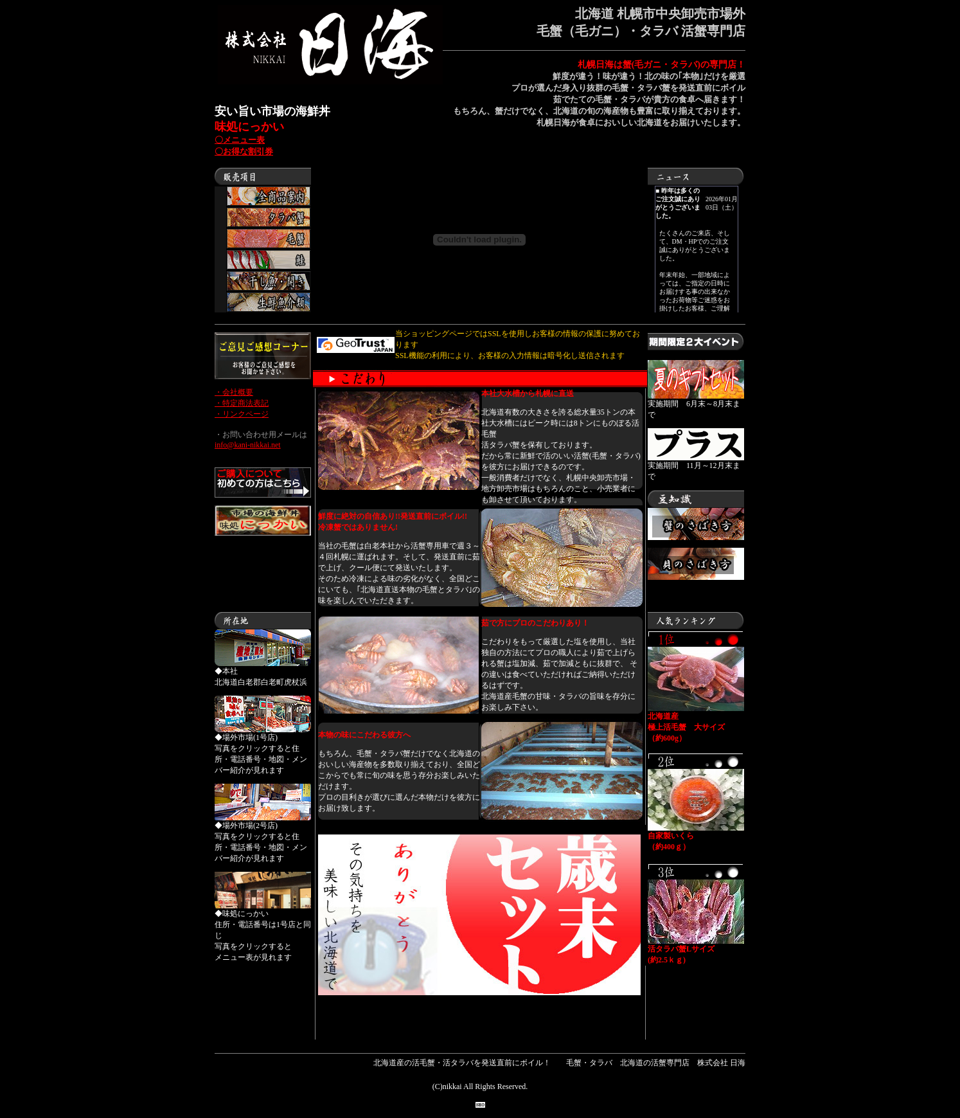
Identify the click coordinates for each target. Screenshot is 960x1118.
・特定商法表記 (242, 403)
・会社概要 (234, 392)
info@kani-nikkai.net (248, 444)
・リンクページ (242, 414)
